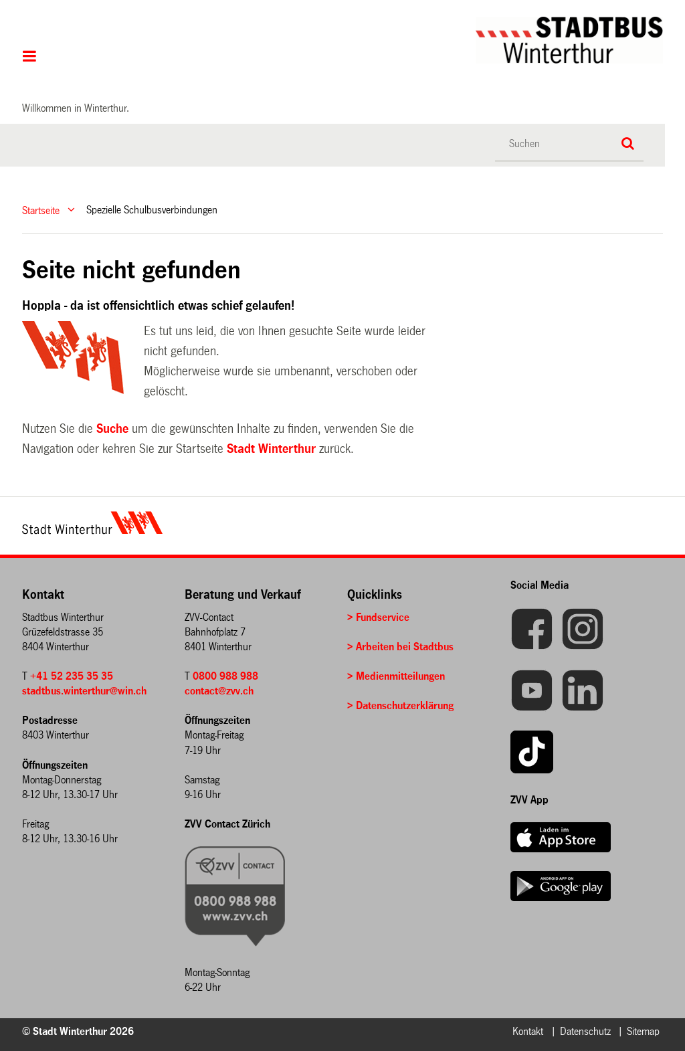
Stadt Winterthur (271, 449)
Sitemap (643, 1031)
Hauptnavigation (29, 57)
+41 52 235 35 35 (71, 676)
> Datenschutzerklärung (400, 705)
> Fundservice (378, 617)
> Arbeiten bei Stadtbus (400, 646)
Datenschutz (585, 1031)
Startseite (41, 209)
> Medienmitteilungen (396, 676)
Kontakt (527, 1031)
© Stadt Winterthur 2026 (78, 1031)
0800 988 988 (225, 676)
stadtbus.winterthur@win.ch (84, 690)
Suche (112, 429)
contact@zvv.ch (219, 690)
